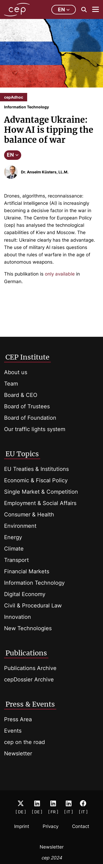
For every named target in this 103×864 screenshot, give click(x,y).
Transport (16, 560)
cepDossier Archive (29, 679)
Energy (13, 537)
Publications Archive (30, 668)
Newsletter (18, 753)
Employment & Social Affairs (40, 503)
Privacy (50, 826)
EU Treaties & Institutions (36, 469)
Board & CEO (20, 395)
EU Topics (22, 453)
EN (12, 155)
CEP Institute (27, 357)
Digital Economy (24, 594)
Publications (26, 653)
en (64, 10)
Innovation (17, 617)
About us (15, 372)
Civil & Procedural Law (33, 605)
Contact (80, 826)
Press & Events (30, 704)
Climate (14, 548)
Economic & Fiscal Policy (36, 480)
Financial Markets (26, 571)
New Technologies (28, 628)
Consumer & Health (29, 514)
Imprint (21, 826)
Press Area (18, 719)
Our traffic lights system (34, 429)
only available (60, 274)
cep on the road (24, 742)
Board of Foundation (30, 418)
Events (12, 730)
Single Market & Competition (41, 491)
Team (11, 383)
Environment (20, 526)
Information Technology (34, 583)
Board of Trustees (27, 406)
